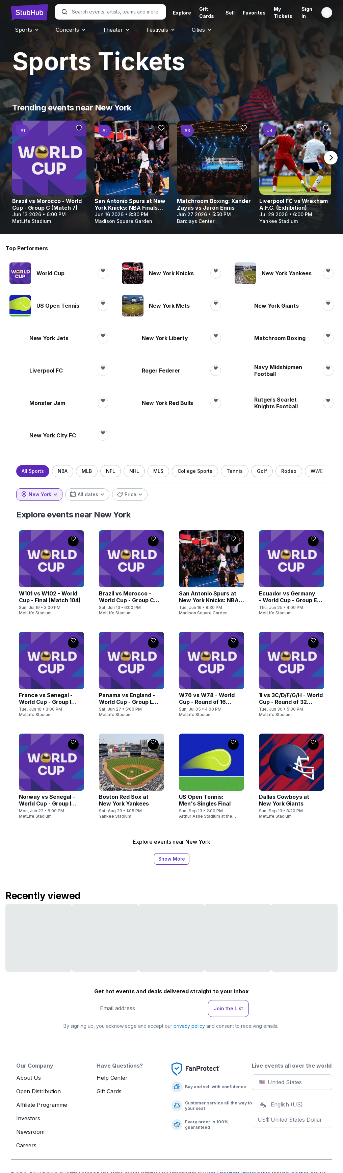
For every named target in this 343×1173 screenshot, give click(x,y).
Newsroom (30, 1131)
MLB (92, 471)
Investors (28, 1118)
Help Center (112, 1077)
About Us (28, 1077)
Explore (182, 13)
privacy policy (189, 1026)
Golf (267, 471)
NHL (139, 471)
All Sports (38, 471)
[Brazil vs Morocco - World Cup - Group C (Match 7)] (49, 172)
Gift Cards (109, 1091)
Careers (26, 1145)
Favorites (250, 13)
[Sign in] (321, 12)
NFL (116, 471)
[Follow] (79, 128)
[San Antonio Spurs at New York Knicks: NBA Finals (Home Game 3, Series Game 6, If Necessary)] (132, 172)
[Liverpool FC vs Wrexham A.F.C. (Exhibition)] (296, 172)
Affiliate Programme (41, 1104)
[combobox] (45, 494)
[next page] (331, 157)
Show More (171, 859)
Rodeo (294, 471)
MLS (164, 471)
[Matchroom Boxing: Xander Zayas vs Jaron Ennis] (214, 172)
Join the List (228, 1008)
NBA (68, 471)
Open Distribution (38, 1091)
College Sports (200, 471)
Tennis (240, 471)
